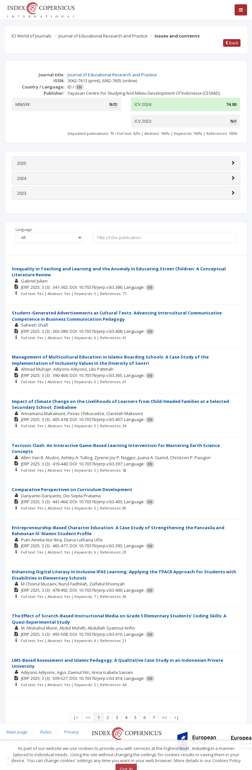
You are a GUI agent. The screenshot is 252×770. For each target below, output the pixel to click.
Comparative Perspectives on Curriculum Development (72, 489)
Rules (46, 732)
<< (88, 717)
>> (164, 717)
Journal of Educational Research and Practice (103, 36)
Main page (17, 732)
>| (176, 717)
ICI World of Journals (31, 36)
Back (232, 43)
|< (76, 717)
